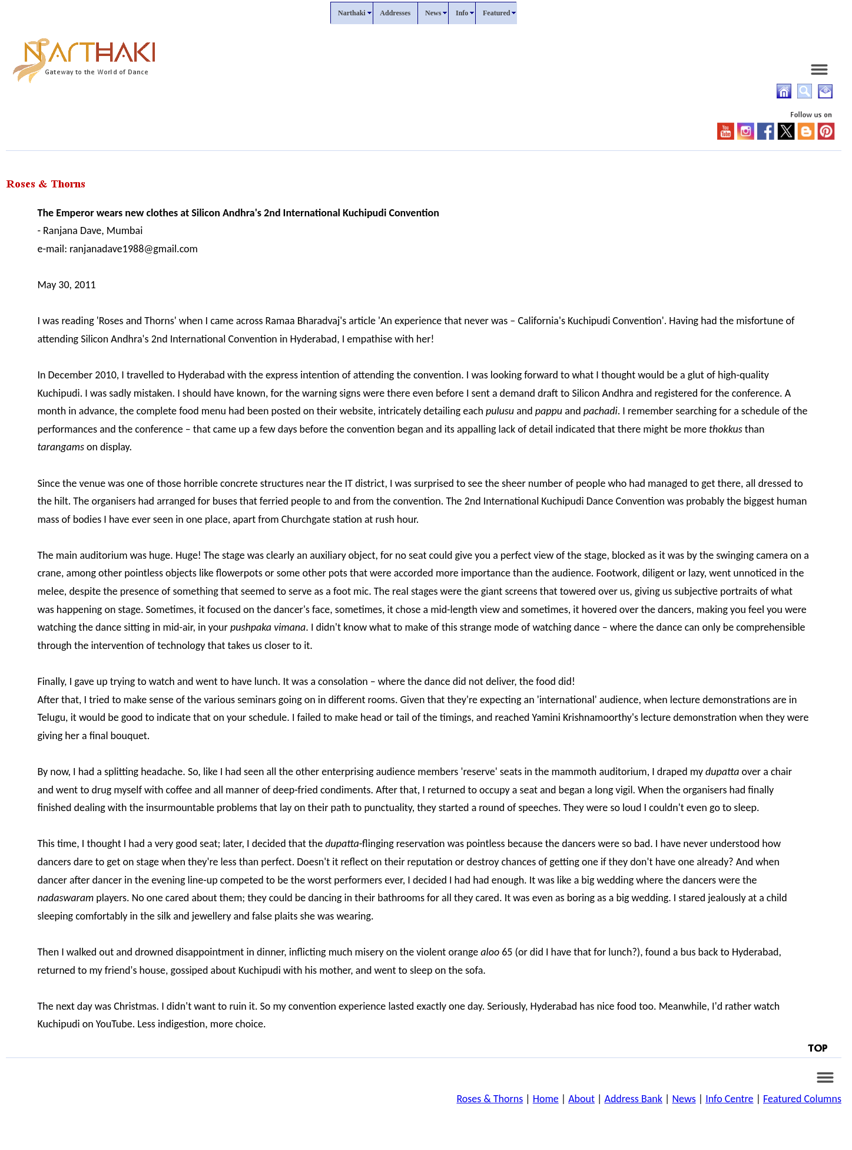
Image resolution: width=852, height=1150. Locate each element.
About (581, 1098)
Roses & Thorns (489, 1098)
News (683, 1098)
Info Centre (729, 1098)
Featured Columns (802, 1098)
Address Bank (633, 1098)
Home (546, 1098)
